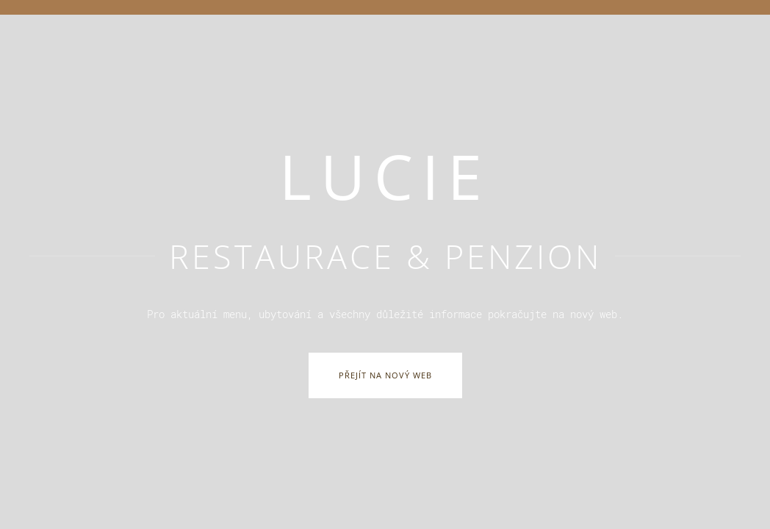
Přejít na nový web (385, 375)
